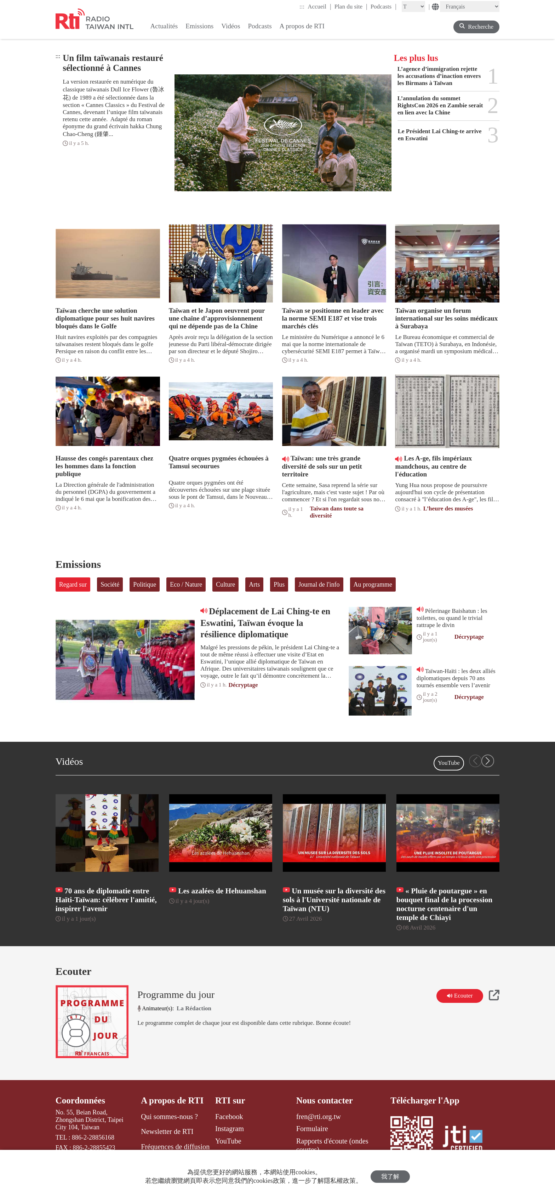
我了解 (390, 1176)
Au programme (373, 584)
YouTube (449, 762)
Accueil (319, 6)
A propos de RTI (172, 1100)
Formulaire (312, 1129)
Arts (254, 584)
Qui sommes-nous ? (169, 1116)
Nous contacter (324, 1100)
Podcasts (383, 6)
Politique (144, 584)
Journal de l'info (318, 584)
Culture (225, 584)
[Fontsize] (413, 6)
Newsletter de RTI (167, 1131)
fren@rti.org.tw (318, 1116)
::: (301, 6)
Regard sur (73, 584)
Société (110, 584)
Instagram (229, 1129)
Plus (279, 584)
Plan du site (350, 6)
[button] (487, 761)
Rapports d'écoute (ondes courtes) (332, 1145)
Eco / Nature (186, 584)
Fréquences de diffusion (175, 1147)
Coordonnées (80, 1100)
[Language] (469, 6)
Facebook (229, 1116)
